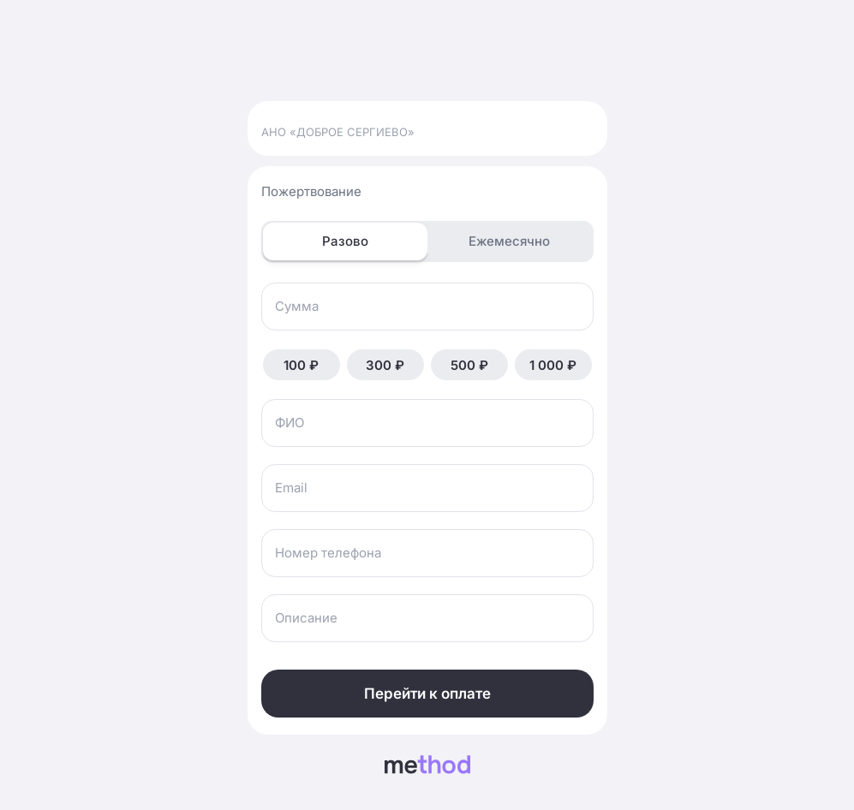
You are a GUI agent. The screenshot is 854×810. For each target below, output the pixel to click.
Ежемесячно (509, 241)
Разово (345, 241)
